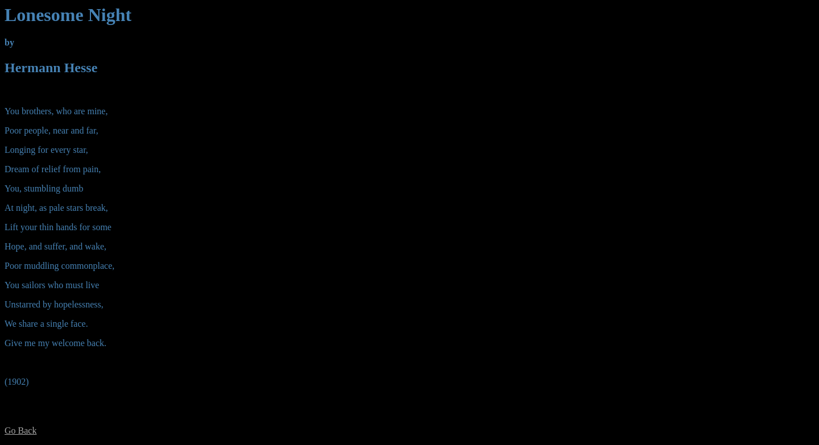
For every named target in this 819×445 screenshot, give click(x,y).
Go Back (20, 430)
